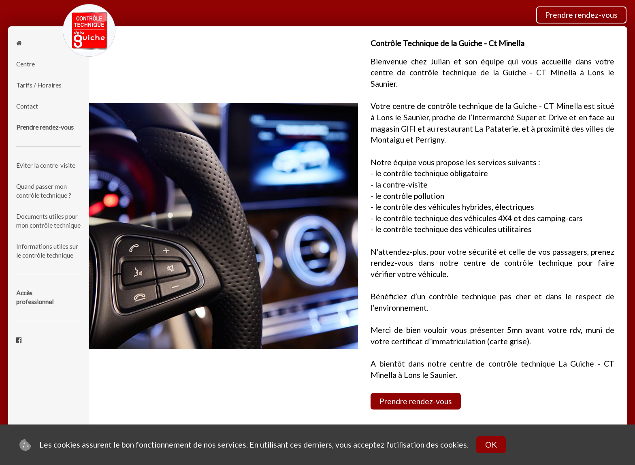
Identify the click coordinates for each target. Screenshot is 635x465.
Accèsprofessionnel (34, 297)
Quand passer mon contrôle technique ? (43, 191)
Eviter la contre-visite (45, 165)
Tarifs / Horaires (39, 85)
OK (491, 444)
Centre (25, 64)
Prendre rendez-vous (581, 14)
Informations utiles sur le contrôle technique (47, 251)
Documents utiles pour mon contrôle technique (48, 221)
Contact (27, 106)
